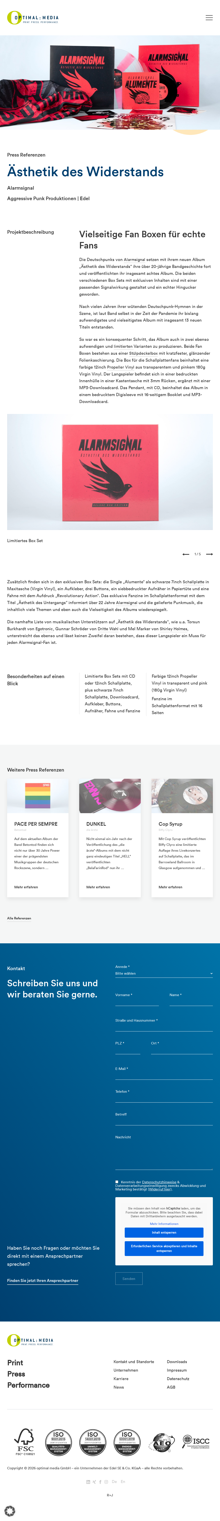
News (119, 1392)
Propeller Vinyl (121, 367)
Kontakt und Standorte (135, 1366)
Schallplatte (194, 581)
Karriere (121, 1383)
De (114, 1488)
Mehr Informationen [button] (164, 1228)
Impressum (177, 1375)
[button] (10, 1511)
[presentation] (186, 554)
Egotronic (44, 628)
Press (16, 1380)
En (123, 1488)
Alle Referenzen (20, 918)
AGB (171, 1392)
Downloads (178, 1366)
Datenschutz (179, 1383)
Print (15, 1368)
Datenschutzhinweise (159, 1186)
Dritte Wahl (110, 628)
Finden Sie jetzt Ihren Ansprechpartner (44, 1285)
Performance (29, 1392)
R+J (110, 1502)
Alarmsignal (135, 259)
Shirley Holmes (176, 628)
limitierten (124, 346)
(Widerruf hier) (160, 1193)
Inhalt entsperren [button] (164, 1237)
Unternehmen (127, 1375)
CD (157, 387)
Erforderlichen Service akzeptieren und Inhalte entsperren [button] (164, 1253)
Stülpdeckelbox (144, 353)
